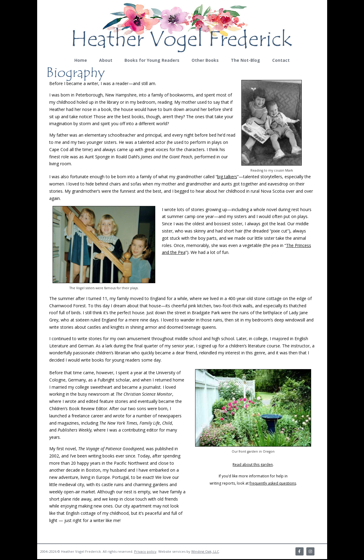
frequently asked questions (273, 483)
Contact (281, 60)
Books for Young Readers (151, 60)
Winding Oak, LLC (205, 551)
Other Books (205, 60)
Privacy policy (145, 551)
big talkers (227, 176)
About (105, 60)
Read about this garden (253, 464)
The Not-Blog (245, 60)
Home (80, 60)
